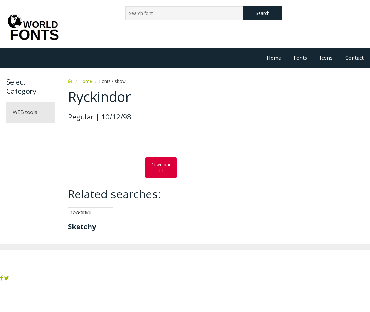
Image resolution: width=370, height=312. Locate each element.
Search (263, 13)
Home (274, 57)
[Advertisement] (119, 140)
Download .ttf (161, 167)
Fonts (300, 57)
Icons (326, 57)
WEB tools (25, 112)
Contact (354, 57)
